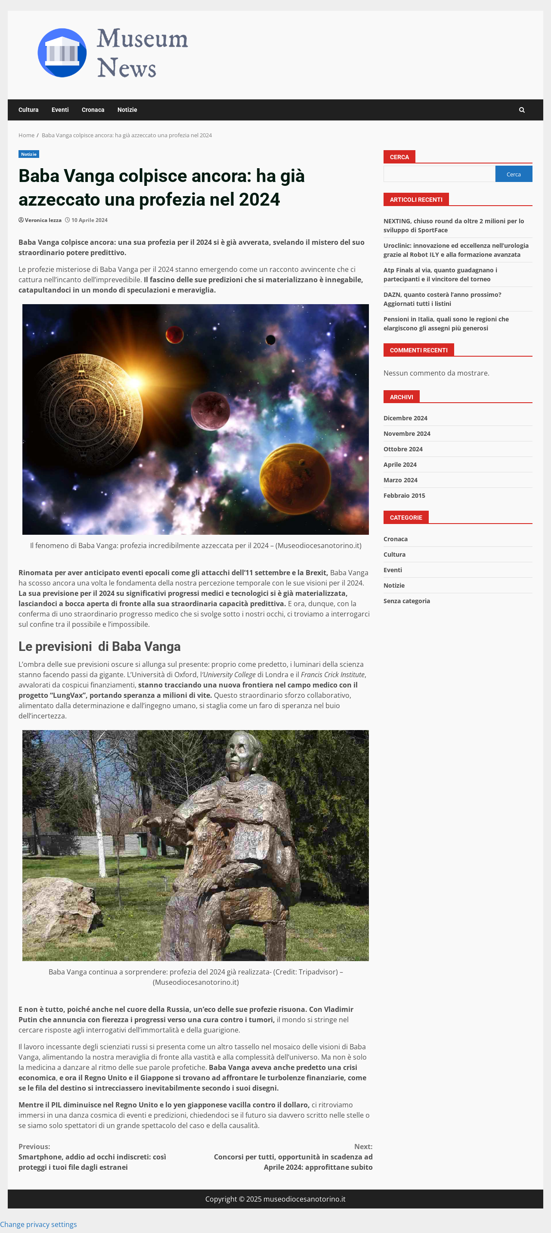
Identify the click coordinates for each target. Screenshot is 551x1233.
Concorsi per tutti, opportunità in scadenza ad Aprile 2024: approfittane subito (284, 1156)
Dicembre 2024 (405, 418)
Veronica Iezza (43, 220)
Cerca (399, 157)
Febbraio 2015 (404, 495)
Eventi (60, 109)
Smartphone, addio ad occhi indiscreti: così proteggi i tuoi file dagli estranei (107, 1156)
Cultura (29, 109)
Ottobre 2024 (403, 449)
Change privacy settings (38, 1224)
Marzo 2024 (401, 480)
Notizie (127, 109)
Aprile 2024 (400, 464)
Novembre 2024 (407, 433)
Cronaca (93, 109)
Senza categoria (407, 601)
